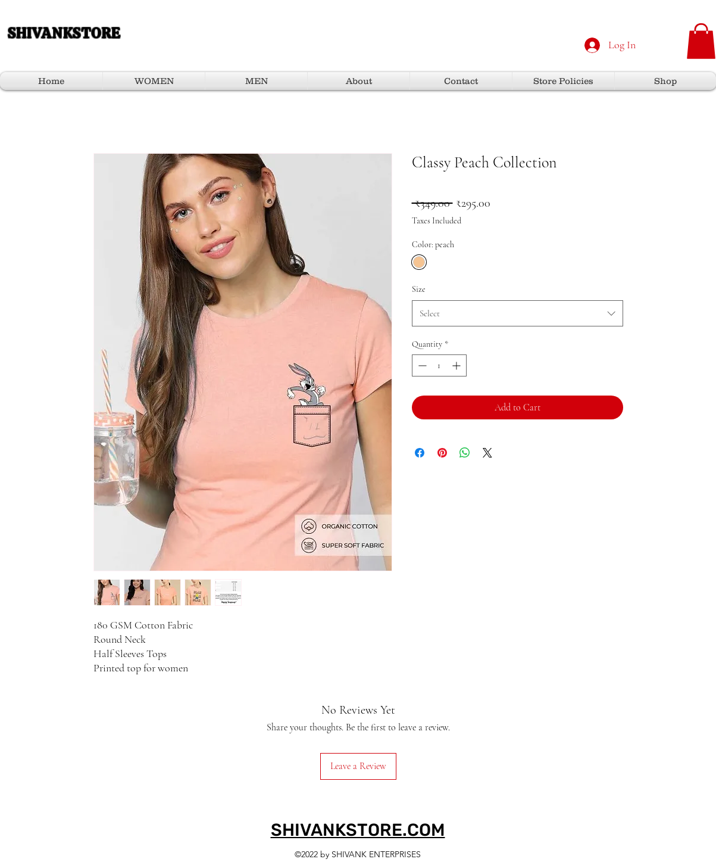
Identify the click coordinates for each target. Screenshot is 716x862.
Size (419, 289)
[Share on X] (487, 453)
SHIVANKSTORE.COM (358, 830)
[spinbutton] (439, 365)
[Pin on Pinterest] (442, 453)
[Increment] (457, 365)
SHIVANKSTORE (64, 33)
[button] (701, 41)
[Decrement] (421, 365)
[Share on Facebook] (419, 453)
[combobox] (517, 313)
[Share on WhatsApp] (465, 453)
